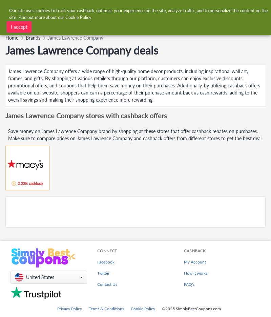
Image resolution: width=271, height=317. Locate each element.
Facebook (105, 262)
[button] (49, 277)
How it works (195, 273)
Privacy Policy (69, 308)
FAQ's (189, 284)
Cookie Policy (143, 308)
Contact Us (107, 284)
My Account (195, 262)
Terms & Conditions (106, 308)
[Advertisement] (135, 212)
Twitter (103, 273)
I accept (19, 27)
